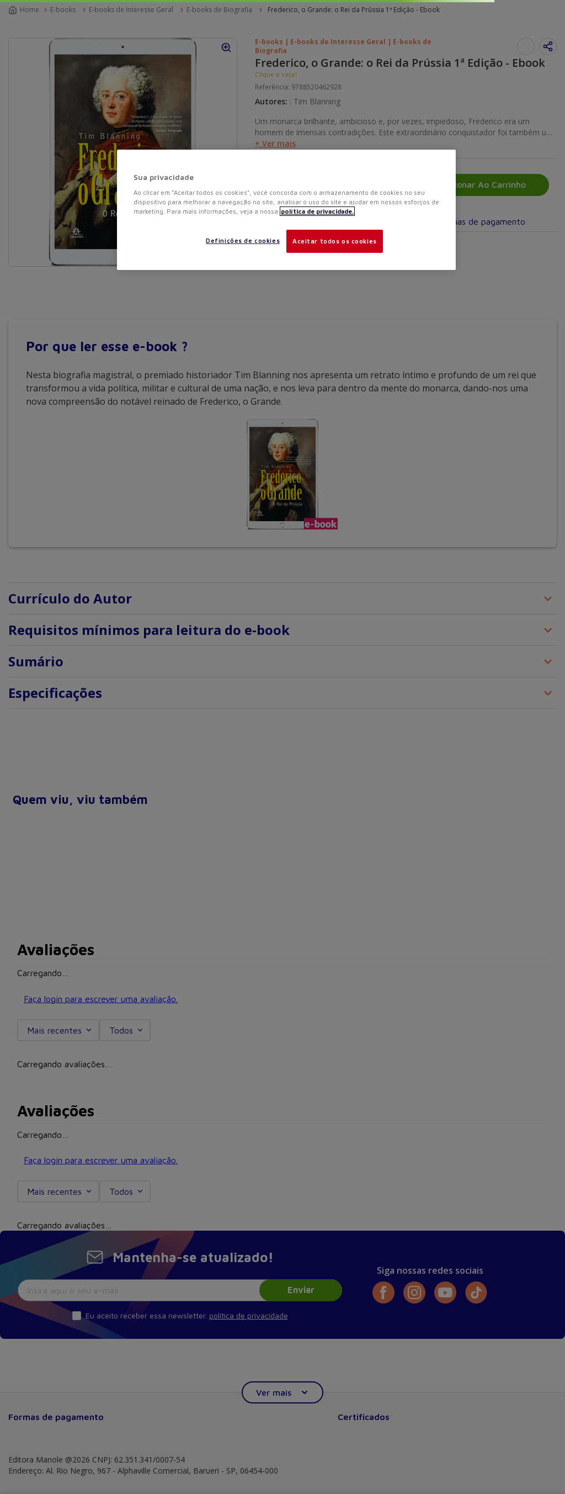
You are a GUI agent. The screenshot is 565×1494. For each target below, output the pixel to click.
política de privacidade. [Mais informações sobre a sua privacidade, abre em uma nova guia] (317, 211)
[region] (286, 210)
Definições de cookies (243, 240)
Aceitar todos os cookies (334, 241)
